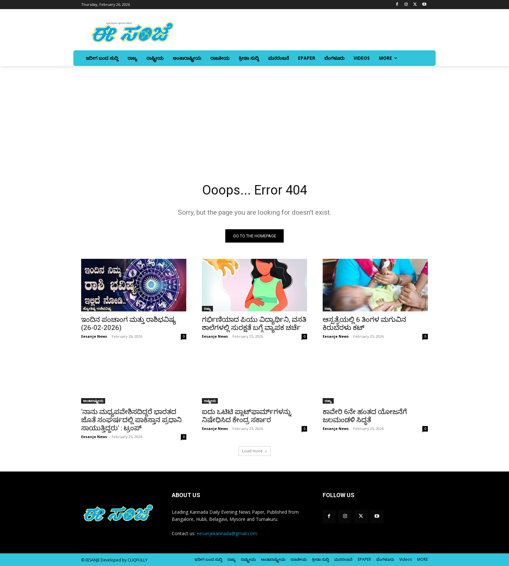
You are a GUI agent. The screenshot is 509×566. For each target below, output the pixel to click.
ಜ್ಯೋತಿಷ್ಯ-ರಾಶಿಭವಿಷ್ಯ (97, 308)
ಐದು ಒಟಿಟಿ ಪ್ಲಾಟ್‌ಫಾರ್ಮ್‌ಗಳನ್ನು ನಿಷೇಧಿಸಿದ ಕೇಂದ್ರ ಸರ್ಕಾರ (246, 416)
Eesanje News (94, 336)
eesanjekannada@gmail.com (227, 533)
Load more (254, 451)
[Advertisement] (254, 114)
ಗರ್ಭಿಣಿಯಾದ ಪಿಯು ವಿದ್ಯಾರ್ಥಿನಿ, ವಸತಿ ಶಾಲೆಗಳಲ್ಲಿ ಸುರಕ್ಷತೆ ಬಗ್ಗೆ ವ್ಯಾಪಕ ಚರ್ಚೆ (254, 324)
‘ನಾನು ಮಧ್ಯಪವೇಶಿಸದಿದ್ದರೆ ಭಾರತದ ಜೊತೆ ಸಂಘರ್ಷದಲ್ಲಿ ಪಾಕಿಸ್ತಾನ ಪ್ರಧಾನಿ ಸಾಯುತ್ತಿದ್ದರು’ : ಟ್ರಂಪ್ (131, 420)
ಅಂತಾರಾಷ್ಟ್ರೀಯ (93, 400)
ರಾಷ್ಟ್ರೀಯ (210, 400)
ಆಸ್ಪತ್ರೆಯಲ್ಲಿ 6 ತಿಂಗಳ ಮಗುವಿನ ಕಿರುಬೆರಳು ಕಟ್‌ (364, 324)
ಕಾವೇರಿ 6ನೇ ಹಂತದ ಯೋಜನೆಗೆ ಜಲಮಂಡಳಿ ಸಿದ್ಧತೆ (365, 416)
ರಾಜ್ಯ (207, 308)
